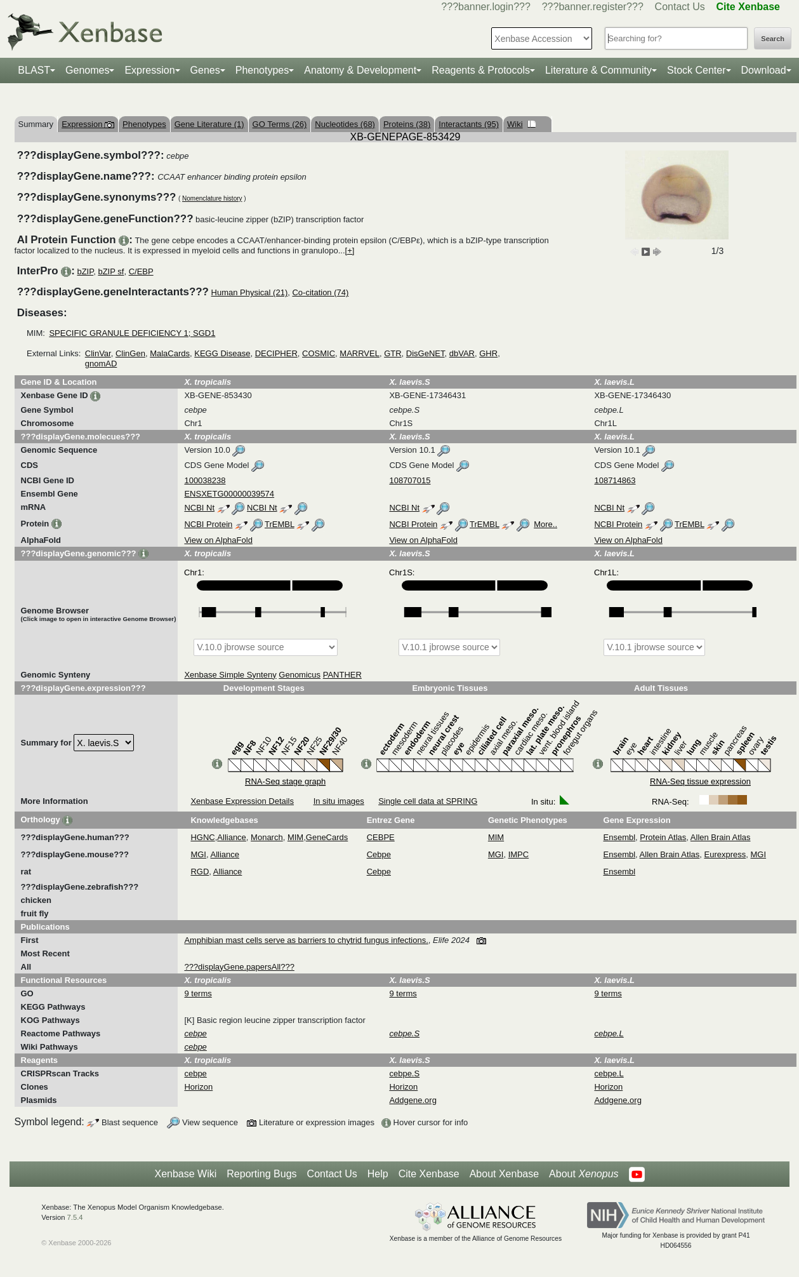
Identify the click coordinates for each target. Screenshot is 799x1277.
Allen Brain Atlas (720, 837)
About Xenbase (504, 1173)
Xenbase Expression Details (242, 801)
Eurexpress (725, 854)
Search (772, 39)
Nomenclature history (212, 198)
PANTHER (342, 674)
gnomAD (101, 363)
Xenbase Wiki (185, 1173)
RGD (199, 871)
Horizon (198, 1087)
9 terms (197, 993)
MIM (295, 837)
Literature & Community (598, 70)
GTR (392, 353)
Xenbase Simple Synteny (230, 674)
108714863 (614, 480)
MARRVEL (360, 353)
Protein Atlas (663, 837)
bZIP (85, 271)
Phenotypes (262, 70)
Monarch (267, 837)
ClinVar (98, 353)
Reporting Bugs (261, 1173)
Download (763, 70)
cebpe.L (608, 1073)
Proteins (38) (406, 124)
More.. (545, 524)
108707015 (409, 480)
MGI (198, 854)
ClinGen (130, 353)
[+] (350, 250)
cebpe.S (404, 1073)
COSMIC (318, 353)
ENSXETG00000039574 (229, 493)
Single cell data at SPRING (427, 801)
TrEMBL (279, 524)
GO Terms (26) (280, 124)
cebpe (195, 1073)
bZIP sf (111, 271)
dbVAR (462, 353)
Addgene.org (412, 1100)
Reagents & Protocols (481, 70)
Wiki (521, 124)
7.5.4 (75, 1217)
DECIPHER (276, 353)
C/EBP (141, 271)
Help (377, 1173)
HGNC (202, 837)
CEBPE (381, 837)
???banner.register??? (593, 6)
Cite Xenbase (429, 1173)
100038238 (204, 480)
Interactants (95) (469, 124)
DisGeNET (425, 353)
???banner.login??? (486, 6)
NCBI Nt (199, 507)
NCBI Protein (208, 524)
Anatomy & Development (360, 70)
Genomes (87, 70)
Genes (205, 70)
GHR (488, 353)
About (583, 1174)
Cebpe (379, 854)
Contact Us (680, 6)
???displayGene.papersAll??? (239, 967)
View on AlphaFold (218, 540)
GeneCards (327, 837)
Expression (149, 70)
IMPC (518, 854)
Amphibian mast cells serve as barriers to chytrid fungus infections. (306, 940)
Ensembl (620, 837)
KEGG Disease (222, 353)
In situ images (339, 801)
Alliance (231, 837)
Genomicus (299, 674)
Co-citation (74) (320, 292)
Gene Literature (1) (209, 124)
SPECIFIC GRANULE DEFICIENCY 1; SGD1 (132, 333)
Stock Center (696, 70)
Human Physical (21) (249, 292)
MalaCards (170, 353)
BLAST (34, 70)
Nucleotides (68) (345, 124)
